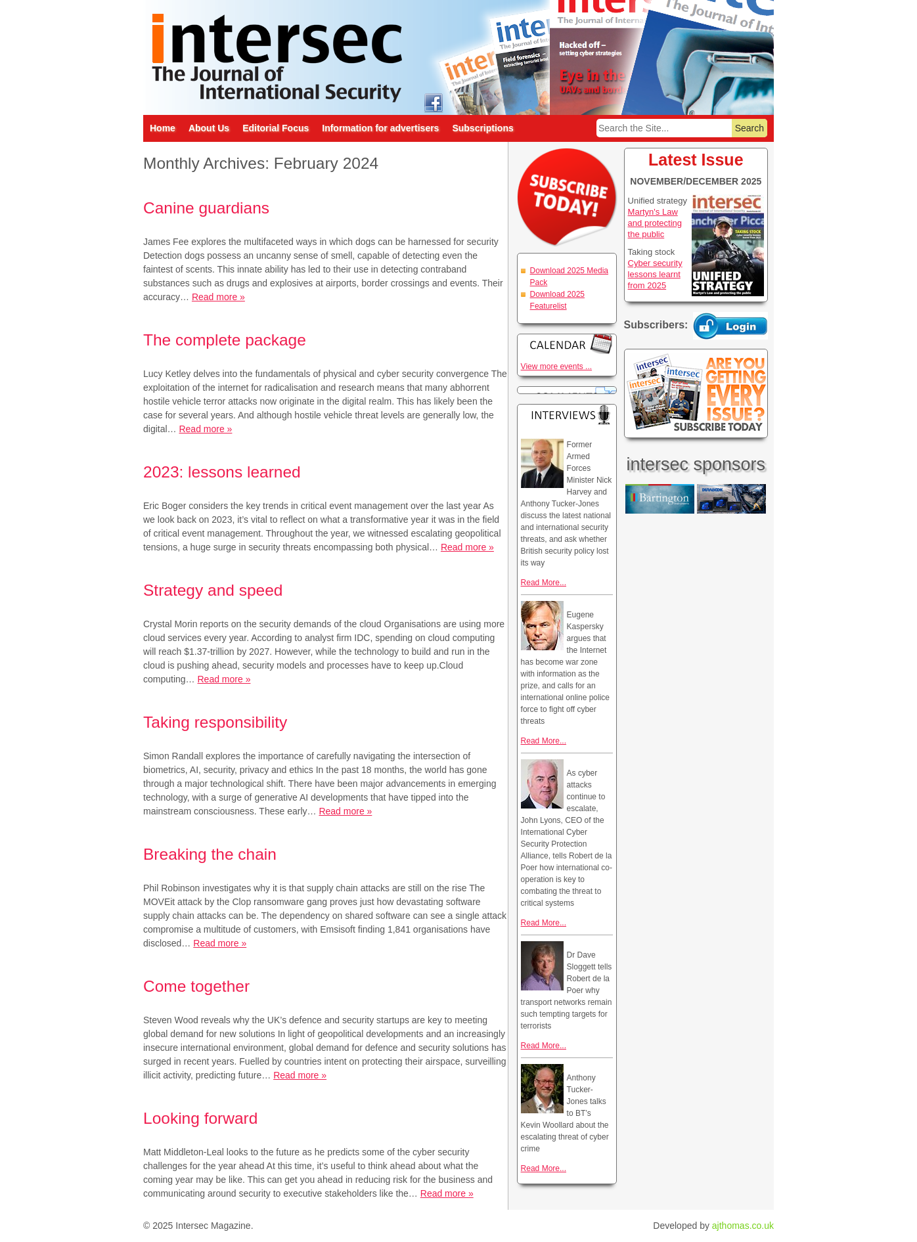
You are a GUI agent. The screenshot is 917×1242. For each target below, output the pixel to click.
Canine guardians (206, 208)
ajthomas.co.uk (743, 1225)
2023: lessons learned (222, 472)
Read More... (543, 582)
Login (730, 326)
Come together (196, 986)
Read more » (218, 297)
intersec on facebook (433, 102)
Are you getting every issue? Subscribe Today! (696, 393)
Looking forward (200, 1118)
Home (162, 128)
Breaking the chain (210, 854)
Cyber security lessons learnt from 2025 (655, 274)
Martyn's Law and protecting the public (655, 223)
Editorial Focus (275, 128)
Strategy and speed (213, 590)
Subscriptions (482, 128)
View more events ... (557, 366)
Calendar (567, 343)
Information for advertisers (380, 128)
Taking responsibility (215, 722)
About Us (209, 128)
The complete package (224, 340)
